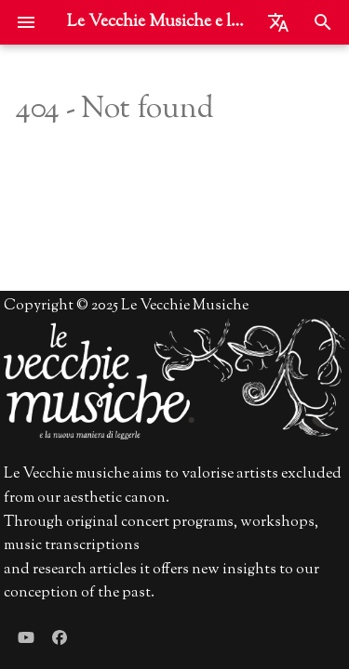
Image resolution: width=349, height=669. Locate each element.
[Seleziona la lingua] (278, 22)
